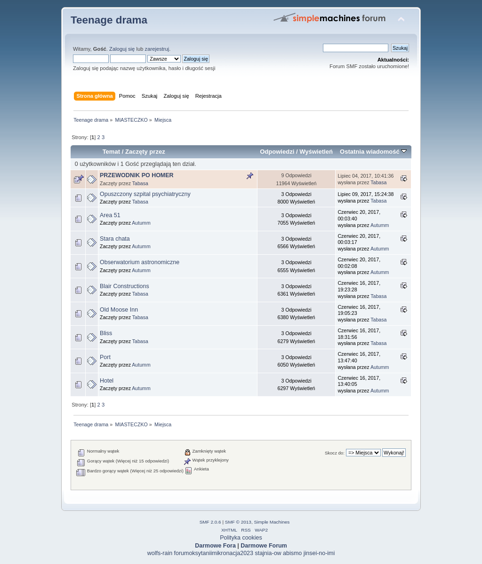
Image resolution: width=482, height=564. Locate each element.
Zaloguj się (122, 49)
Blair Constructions (124, 286)
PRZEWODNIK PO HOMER (137, 175)
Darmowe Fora (215, 545)
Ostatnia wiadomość (373, 151)
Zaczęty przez (145, 151)
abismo (292, 553)
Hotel (106, 380)
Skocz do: (335, 452)
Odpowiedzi (277, 151)
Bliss (106, 333)
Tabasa (140, 183)
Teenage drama (109, 20)
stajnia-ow (268, 553)
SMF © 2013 (238, 522)
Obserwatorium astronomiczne (139, 262)
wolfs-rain (159, 553)
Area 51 (110, 215)
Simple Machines (271, 522)
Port (105, 357)
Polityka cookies (241, 537)
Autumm (141, 223)
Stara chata (115, 238)
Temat (111, 151)
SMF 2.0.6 (210, 522)
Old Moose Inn (119, 309)
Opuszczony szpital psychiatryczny (145, 194)
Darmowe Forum (264, 545)
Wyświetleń (316, 151)
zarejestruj (157, 49)
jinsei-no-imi (319, 553)
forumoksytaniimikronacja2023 (213, 553)
